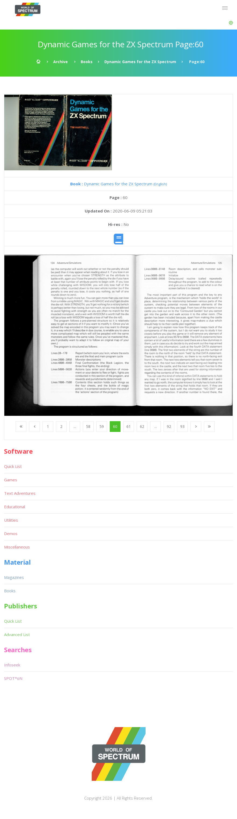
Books (87, 61)
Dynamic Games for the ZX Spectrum (140, 61)
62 (142, 426)
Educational (14, 506)
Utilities (11, 520)
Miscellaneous (17, 547)
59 (102, 426)
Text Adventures (20, 493)
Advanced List (17, 634)
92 (169, 426)
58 (88, 426)
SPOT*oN (13, 678)
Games (10, 479)
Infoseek (12, 665)
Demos (10, 533)
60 (115, 426)
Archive (60, 61)
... (75, 426)
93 (182, 426)
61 (128, 426)
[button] (231, 23)
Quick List (13, 466)
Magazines (14, 577)
